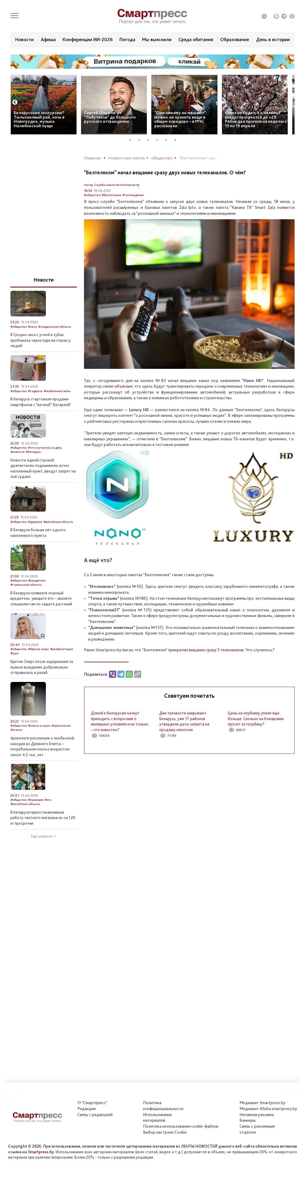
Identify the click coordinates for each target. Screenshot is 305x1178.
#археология (61, 726)
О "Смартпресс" (92, 1102)
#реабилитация (61, 649)
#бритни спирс (38, 649)
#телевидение (133, 195)
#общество (92, 195)
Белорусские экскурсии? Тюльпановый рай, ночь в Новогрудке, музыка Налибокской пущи (39, 119)
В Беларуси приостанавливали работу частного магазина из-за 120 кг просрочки (42, 818)
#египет (16, 730)
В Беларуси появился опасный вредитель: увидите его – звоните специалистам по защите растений (41, 598)
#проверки (35, 800)
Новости (24, 39)
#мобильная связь (57, 391)
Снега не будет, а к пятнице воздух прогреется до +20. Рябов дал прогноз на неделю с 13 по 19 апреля (256, 119)
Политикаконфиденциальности (163, 1105)
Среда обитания (195, 39)
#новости (17, 452)
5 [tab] (168, 140)
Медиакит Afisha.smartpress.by (268, 1108)
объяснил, (123, 386)
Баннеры (247, 1120)
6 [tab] (177, 140)
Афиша (48, 39)
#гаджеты (35, 391)
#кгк (48, 800)
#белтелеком (111, 195)
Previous (14, 102)
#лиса (32, 327)
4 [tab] (159, 140)
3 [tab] (150, 140)
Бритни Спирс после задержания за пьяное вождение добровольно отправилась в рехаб (41, 667)
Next (289, 102)
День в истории (273, 39)
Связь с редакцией (95, 1114)
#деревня (35, 522)
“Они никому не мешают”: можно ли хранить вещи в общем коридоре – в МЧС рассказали (180, 119)
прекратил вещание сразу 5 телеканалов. (206, 649)
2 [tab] (141, 140)
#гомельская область (26, 585)
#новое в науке (39, 726)
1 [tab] (133, 140)
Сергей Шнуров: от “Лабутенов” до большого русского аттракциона (110, 117)
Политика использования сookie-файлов (180, 1126)
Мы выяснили (157, 39)
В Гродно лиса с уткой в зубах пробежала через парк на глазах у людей (40, 340)
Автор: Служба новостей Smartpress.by (111, 185)
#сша (14, 653)
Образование (234, 39)
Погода (127, 39)
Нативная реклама (256, 1114)
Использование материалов (157, 1117)
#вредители (37, 580)
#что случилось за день (45, 448)
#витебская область (58, 522)
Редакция (86, 1108)
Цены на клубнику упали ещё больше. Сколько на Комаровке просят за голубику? (256, 718)
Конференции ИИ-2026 (88, 39)
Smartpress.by (41, 1151)
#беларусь (33, 452)
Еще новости (41, 836)
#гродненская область (54, 327)
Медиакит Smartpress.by (262, 1102)
